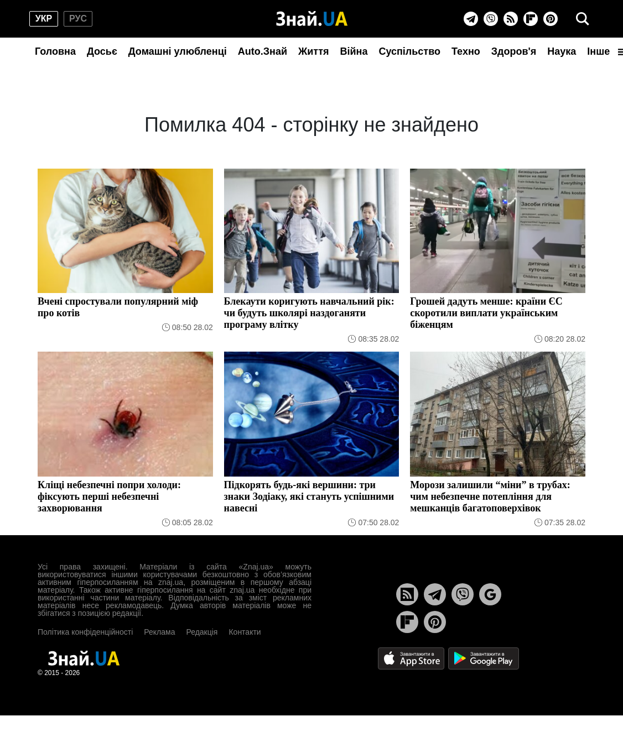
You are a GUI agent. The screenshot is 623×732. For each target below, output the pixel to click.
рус (78, 18)
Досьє (102, 51)
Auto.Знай (262, 51)
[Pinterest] (550, 19)
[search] (583, 19)
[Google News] (490, 594)
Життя (313, 51)
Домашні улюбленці (177, 51)
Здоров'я (514, 51)
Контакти (245, 632)
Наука (561, 51)
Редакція (201, 632)
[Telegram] (471, 19)
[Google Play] (484, 657)
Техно (465, 51)
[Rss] (510, 19)
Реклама (159, 632)
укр (43, 18)
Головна (55, 51)
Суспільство (409, 51)
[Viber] (491, 19)
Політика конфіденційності (85, 632)
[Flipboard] (530, 19)
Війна (353, 51)
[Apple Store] (412, 657)
